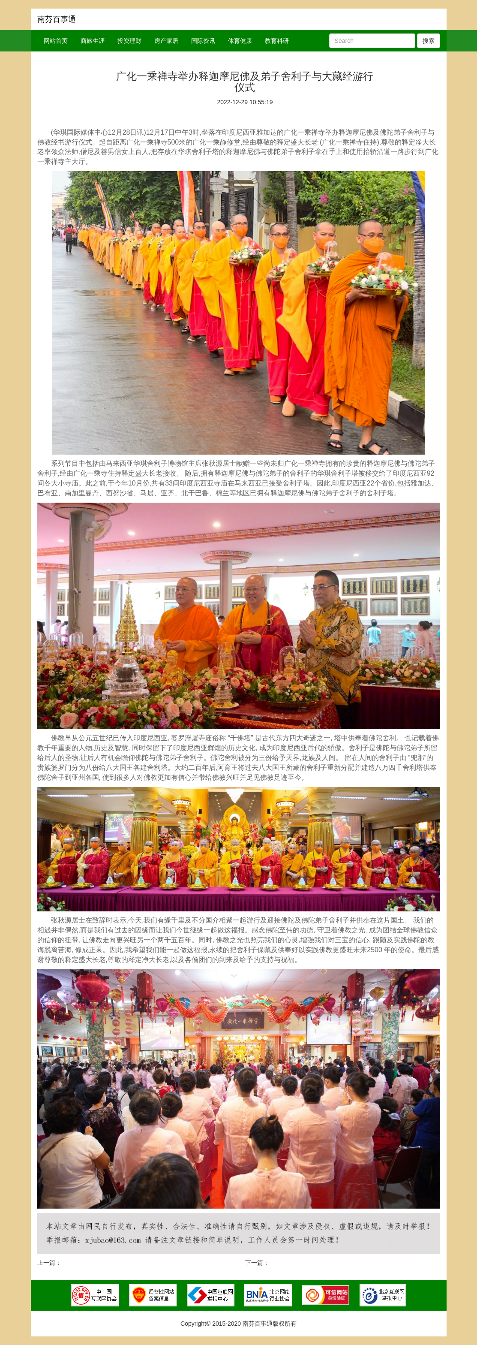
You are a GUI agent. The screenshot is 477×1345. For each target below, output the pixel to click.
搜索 (429, 40)
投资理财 (129, 40)
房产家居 (166, 40)
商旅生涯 (93, 40)
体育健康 (240, 40)
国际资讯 (203, 40)
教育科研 (277, 40)
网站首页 (56, 40)
